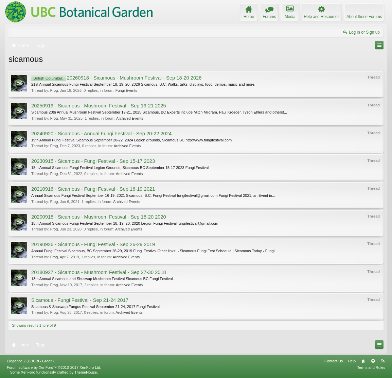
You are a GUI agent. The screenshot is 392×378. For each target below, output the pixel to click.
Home (363, 361)
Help (352, 361)
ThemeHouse (85, 372)
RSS (382, 361)
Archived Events (129, 118)
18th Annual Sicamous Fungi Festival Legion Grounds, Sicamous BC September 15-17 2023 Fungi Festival (120, 168)
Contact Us (333, 361)
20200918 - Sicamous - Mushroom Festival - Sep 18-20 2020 (98, 217)
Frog (54, 90)
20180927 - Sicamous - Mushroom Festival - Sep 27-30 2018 (98, 272)
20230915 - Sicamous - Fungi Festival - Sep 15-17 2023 (93, 161)
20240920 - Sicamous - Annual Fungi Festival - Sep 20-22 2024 (101, 133)
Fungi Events (126, 90)
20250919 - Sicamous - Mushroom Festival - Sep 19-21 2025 (98, 105)
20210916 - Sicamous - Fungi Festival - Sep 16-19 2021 (93, 189)
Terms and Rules (371, 367)
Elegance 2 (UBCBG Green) (30, 361)
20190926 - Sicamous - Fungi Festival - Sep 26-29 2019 (93, 244)
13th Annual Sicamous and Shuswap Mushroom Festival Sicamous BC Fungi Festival (102, 279)
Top (373, 361)
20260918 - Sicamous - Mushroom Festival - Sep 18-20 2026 (116, 78)
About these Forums (364, 16)
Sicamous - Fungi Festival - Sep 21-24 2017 (79, 300)
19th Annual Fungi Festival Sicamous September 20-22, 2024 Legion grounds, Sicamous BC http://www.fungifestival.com (131, 140)
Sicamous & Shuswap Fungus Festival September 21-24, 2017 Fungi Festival (95, 307)
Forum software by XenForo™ (54, 367)
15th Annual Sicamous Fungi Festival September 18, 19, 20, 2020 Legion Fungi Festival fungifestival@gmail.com (124, 223)
